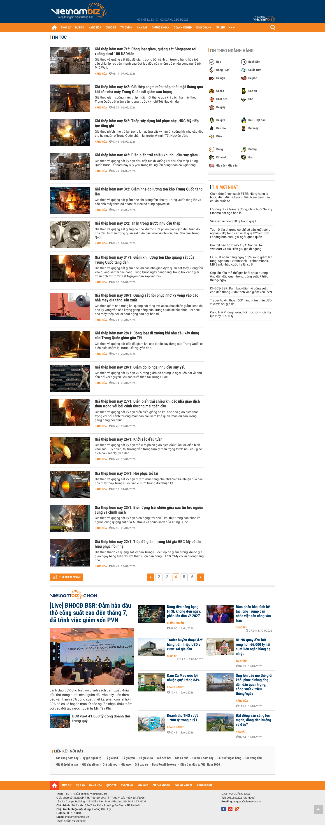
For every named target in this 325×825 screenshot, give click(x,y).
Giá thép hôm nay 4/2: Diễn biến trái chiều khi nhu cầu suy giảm (146, 155)
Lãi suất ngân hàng (229, 758)
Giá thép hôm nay (67, 764)
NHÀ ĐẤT (142, 27)
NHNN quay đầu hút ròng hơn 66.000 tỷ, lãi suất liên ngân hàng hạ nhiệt (253, 647)
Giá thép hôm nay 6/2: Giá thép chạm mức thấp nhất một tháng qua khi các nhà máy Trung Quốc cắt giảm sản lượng (149, 89)
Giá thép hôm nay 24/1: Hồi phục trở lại (126, 473)
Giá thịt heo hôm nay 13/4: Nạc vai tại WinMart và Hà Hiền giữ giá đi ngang (236, 247)
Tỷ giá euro (146, 758)
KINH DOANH (203, 27)
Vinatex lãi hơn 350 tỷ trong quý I (233, 221)
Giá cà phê (181, 758)
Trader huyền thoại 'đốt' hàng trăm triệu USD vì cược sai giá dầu (185, 644)
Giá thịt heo (110, 764)
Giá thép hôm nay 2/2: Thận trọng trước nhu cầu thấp (137, 223)
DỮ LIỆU (220, 27)
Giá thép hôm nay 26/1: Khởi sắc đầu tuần (128, 439)
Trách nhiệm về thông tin (71, 820)
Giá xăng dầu (253, 758)
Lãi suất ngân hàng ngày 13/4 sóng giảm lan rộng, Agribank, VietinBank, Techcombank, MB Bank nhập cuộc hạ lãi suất (241, 261)
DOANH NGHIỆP (183, 27)
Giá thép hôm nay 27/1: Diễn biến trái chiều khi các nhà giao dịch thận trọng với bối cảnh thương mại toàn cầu (147, 404)
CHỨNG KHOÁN (160, 27)
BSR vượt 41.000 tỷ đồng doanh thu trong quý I (101, 718)
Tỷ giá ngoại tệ (92, 758)
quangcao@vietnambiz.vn (245, 801)
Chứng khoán (175, 623)
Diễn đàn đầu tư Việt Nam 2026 (200, 764)
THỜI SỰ (66, 27)
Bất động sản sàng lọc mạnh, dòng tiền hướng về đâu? (253, 720)
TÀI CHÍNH (126, 27)
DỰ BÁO (79, 27)
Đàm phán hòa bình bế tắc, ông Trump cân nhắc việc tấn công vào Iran (253, 614)
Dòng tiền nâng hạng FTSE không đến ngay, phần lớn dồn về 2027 (184, 611)
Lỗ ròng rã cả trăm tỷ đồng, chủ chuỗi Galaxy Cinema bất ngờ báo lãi (241, 211)
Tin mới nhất (225, 187)
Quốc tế (241, 627)
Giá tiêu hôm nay (203, 758)
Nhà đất (241, 731)
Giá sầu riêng (90, 764)
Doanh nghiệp (175, 687)
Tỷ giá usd (111, 758)
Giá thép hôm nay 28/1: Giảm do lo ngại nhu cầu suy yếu (140, 367)
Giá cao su (141, 764)
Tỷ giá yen (128, 758)
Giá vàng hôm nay (67, 758)
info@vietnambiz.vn (77, 816)
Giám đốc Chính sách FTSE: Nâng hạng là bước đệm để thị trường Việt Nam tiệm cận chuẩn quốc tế (240, 197)
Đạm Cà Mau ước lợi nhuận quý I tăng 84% (183, 677)
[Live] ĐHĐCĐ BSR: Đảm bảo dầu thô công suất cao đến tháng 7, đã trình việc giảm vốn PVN (90, 613)
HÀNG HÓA (95, 27)
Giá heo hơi (164, 758)
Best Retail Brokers (164, 764)
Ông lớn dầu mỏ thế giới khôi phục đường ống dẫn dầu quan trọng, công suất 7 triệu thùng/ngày (239, 276)
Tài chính (241, 660)
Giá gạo (126, 764)
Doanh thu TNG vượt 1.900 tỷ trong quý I (182, 717)
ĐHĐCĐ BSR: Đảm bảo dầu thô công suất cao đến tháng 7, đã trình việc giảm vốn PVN (241, 290)
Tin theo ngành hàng (231, 50)
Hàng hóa (101, 73)
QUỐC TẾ (111, 27)
